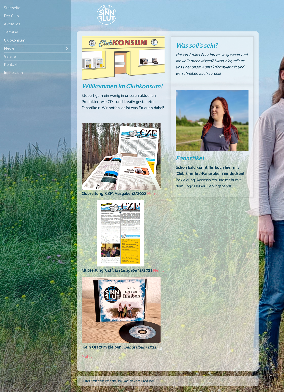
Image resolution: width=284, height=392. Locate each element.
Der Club (11, 16)
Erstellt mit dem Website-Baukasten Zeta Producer (118, 381)
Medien (10, 48)
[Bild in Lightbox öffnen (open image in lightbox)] (121, 156)
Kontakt (11, 64)
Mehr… (152, 193)
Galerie (10, 56)
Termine (11, 32)
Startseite (12, 8)
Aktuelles (12, 24)
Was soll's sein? (212, 61)
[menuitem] (35, 8)
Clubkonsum (14, 40)
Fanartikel (212, 141)
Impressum (13, 72)
